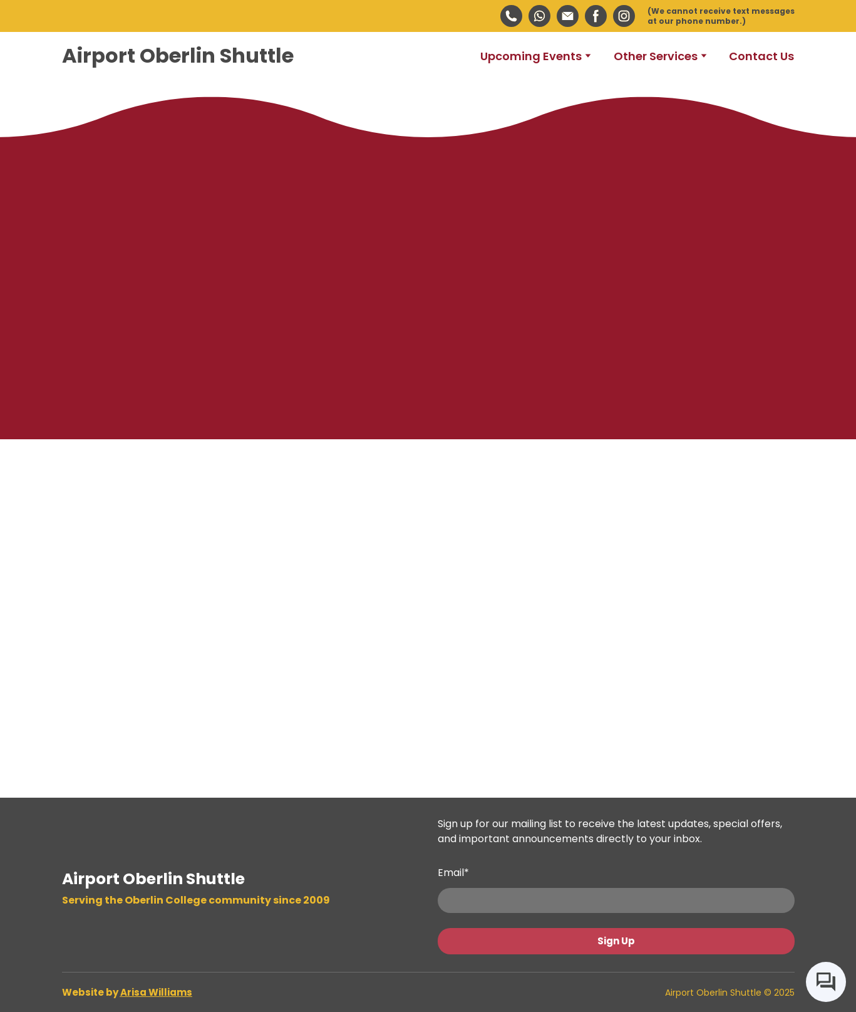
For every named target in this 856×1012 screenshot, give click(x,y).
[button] (511, 16)
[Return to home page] (178, 55)
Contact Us (761, 56)
